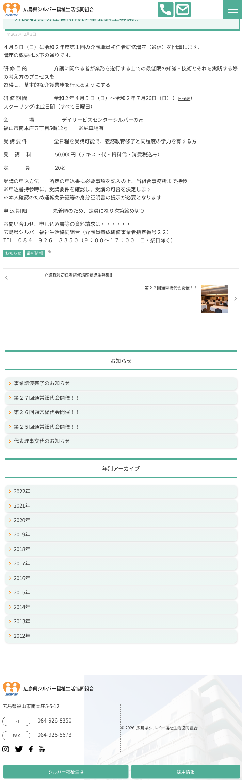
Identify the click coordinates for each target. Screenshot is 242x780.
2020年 (22, 520)
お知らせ (13, 253)
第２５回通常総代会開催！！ (47, 426)
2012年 (22, 636)
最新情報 (35, 253)
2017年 (22, 563)
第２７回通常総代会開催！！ (47, 397)
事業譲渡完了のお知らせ (42, 383)
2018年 (22, 549)
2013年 (22, 621)
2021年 (22, 505)
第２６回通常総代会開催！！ (47, 412)
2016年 (22, 578)
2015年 (22, 592)
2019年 (22, 534)
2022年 (22, 491)
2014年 (22, 607)
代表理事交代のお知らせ (42, 441)
